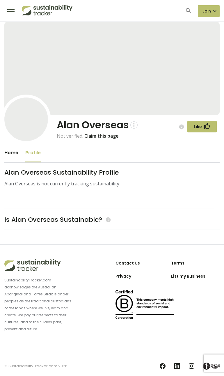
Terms (177, 263)
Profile (33, 152)
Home (11, 152)
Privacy (123, 276)
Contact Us (127, 263)
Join (206, 11)
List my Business (188, 276)
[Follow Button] (202, 126)
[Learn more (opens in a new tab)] (107, 219)
